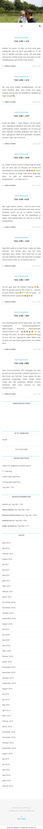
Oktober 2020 (8, 613)
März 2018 (6, 780)
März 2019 (6, 715)
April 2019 (6, 710)
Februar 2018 (7, 786)
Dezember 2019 (8, 667)
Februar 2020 (7, 656)
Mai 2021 (6, 575)
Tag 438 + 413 (21, 41)
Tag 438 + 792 (8, 487)
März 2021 (6, 586)
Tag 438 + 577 (23, 526)
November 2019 (8, 672)
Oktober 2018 (8, 743)
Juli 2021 (5, 564)
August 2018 (7, 753)
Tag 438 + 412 (21, 80)
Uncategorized (21, 38)
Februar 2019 (7, 721)
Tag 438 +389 (21, 363)
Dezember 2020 (8, 602)
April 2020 (6, 645)
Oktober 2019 (8, 678)
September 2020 (9, 618)
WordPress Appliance (13, 827)
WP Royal (27, 808)
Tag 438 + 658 (23, 509)
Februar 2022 (7, 553)
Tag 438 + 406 (21, 158)
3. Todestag (7, 471)
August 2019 (7, 688)
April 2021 (6, 580)
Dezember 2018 (8, 732)
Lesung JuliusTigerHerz (11, 482)
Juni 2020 (6, 634)
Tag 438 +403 (21, 199)
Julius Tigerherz (21, 8)
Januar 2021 (7, 597)
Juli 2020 (5, 629)
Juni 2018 (6, 764)
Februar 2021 (7, 591)
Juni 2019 (6, 699)
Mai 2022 (6, 548)
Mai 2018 (6, 769)
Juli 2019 (5, 694)
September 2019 (9, 683)
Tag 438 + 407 (21, 116)
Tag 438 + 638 (21, 520)
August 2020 (7, 624)
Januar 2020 (7, 661)
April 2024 (6, 543)
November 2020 (8, 607)
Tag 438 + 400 (21, 241)
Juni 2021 (6, 570)
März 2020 (6, 651)
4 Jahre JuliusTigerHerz (11, 476)
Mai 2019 (6, 705)
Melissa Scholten (10, 66)
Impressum (14, 811)
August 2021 (7, 559)
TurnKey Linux (32, 827)
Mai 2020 (6, 640)
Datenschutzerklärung (26, 811)
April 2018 (6, 775)
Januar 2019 (7, 726)
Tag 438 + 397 (21, 280)
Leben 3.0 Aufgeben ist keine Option (16, 466)
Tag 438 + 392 (21, 316)
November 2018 (8, 737)
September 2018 (9, 748)
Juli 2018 (5, 759)
